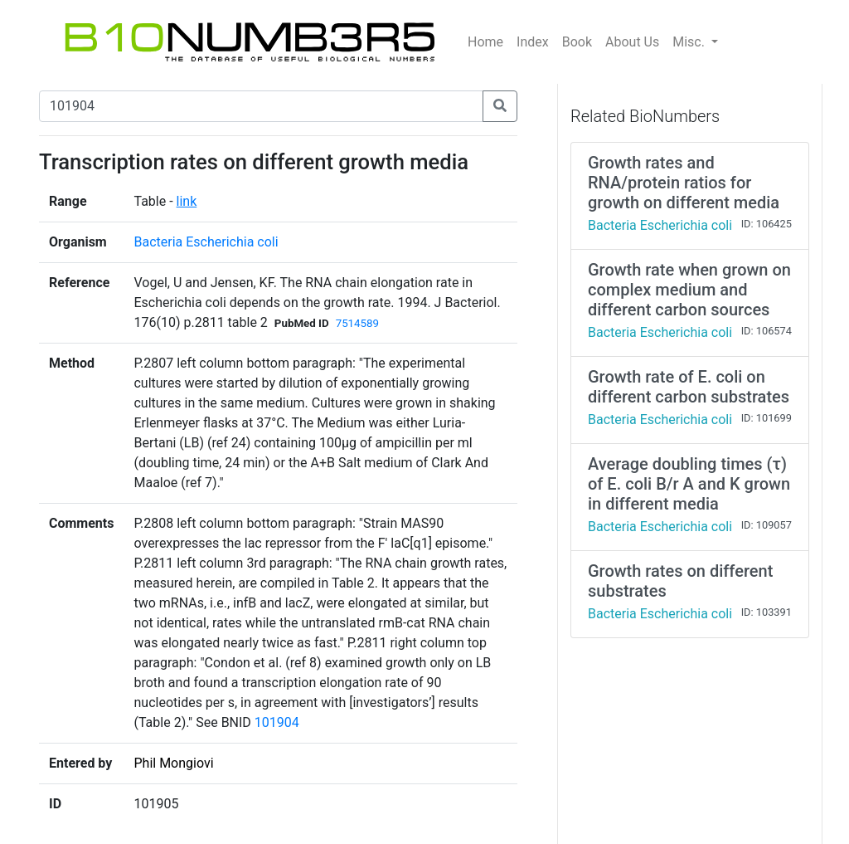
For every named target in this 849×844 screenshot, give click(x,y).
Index (533, 42)
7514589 (357, 323)
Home (485, 42)
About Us (632, 42)
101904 (277, 722)
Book (577, 42)
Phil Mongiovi (173, 763)
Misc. (690, 42)
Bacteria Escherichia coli (205, 242)
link (187, 201)
